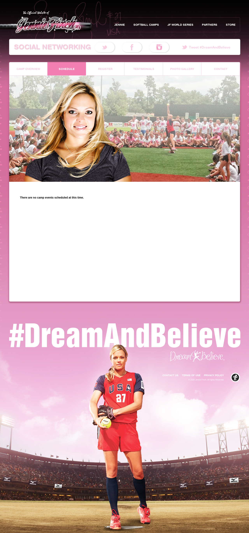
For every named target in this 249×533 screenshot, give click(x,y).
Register (105, 69)
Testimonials (143, 69)
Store (231, 24)
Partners (209, 24)
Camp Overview (28, 69)
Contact (220, 69)
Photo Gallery (182, 69)
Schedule (67, 69)
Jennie (119, 24)
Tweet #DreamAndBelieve (209, 47)
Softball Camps (146, 24)
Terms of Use (191, 375)
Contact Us (170, 375)
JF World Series (180, 24)
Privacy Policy (214, 375)
